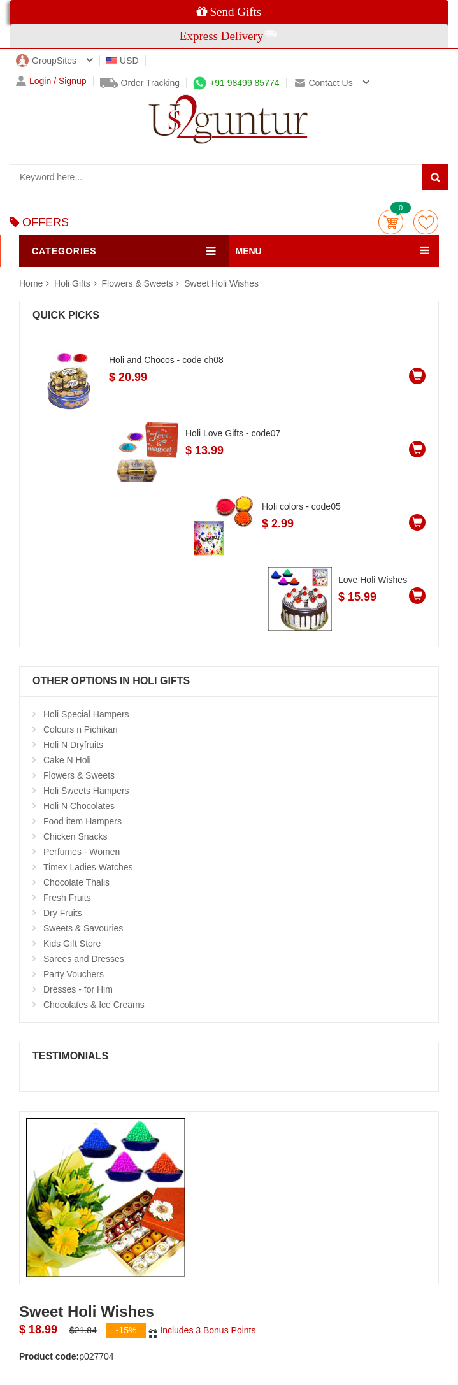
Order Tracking (140, 83)
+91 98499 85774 (236, 83)
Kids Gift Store (72, 943)
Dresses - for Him (78, 989)
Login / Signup (51, 81)
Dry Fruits (62, 913)
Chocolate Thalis (76, 882)
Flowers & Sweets (137, 283)
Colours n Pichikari (80, 729)
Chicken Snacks (75, 836)
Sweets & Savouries (83, 928)
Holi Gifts (73, 283)
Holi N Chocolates (79, 806)
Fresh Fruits (67, 898)
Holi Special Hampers (86, 714)
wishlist (425, 222)
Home (31, 283)
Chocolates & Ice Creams (94, 1005)
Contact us (323, 83)
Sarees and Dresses (83, 959)
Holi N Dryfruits (73, 745)
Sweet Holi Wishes (221, 283)
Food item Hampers (82, 821)
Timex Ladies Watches (88, 867)
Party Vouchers (73, 974)
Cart (390, 222)
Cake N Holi (67, 760)
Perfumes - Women (81, 852)
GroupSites (46, 60)
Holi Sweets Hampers (86, 791)
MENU (249, 251)
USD (122, 60)
